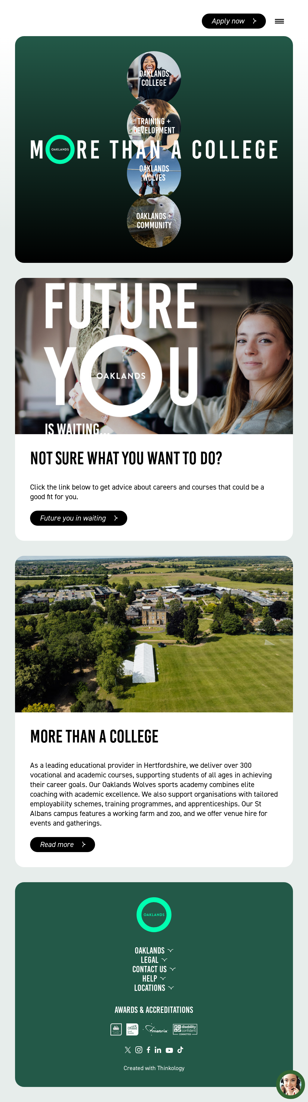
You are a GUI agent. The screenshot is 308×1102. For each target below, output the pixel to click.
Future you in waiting (73, 518)
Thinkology (170, 1068)
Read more (56, 844)
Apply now (227, 21)
